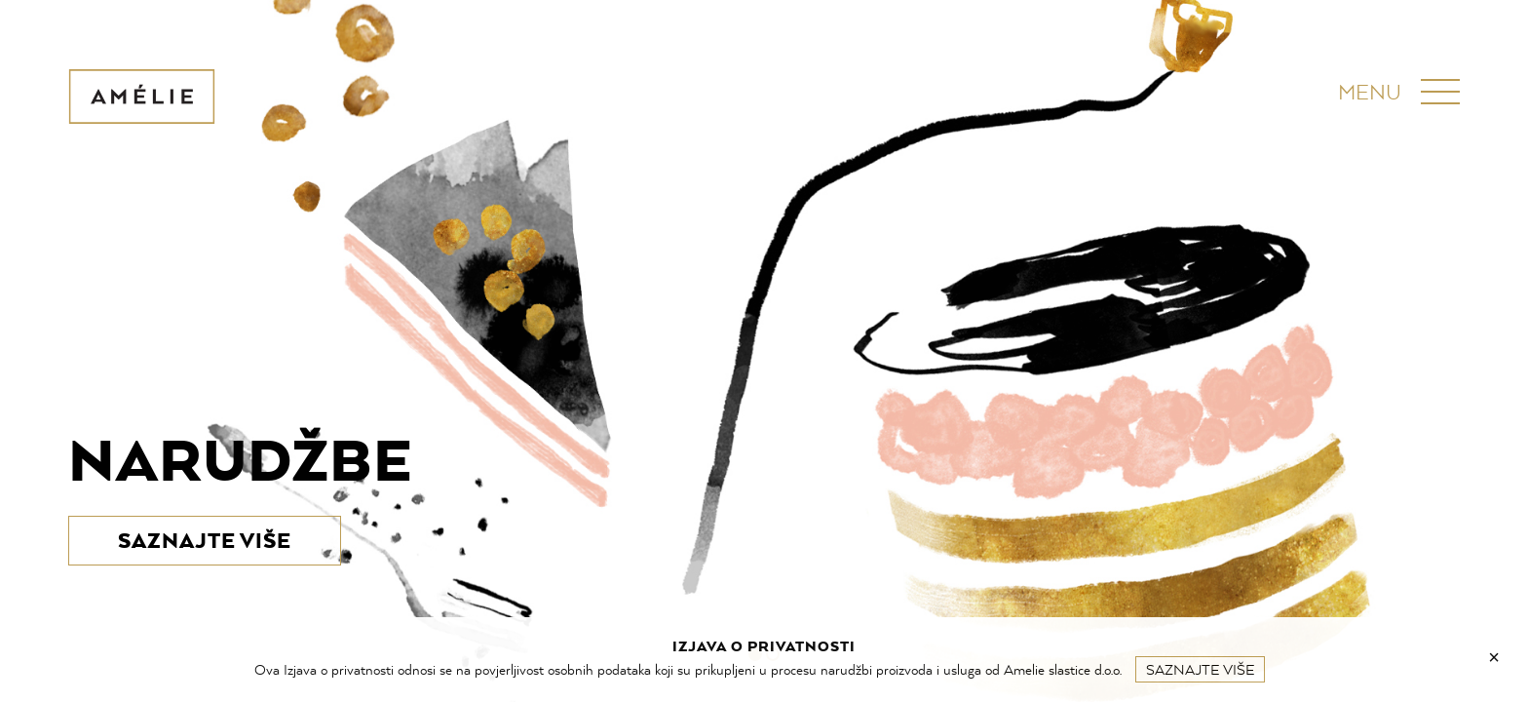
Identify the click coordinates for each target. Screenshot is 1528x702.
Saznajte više (1200, 669)
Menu (1369, 91)
